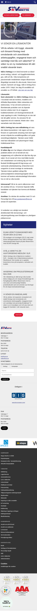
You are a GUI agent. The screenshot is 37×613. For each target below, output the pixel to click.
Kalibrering (4, 508)
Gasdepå (3, 505)
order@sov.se (5, 358)
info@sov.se (4, 356)
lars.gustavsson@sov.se (23, 199)
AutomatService (6, 477)
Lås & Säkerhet (5, 479)
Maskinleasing (5, 516)
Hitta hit (9, 2)
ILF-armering (5, 503)
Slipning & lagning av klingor (9, 511)
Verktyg (5, 366)
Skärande (4, 498)
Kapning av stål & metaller (9, 500)
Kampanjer (15, 366)
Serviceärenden (5, 535)
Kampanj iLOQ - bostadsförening (11, 461)
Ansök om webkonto (7, 527)
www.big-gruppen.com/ (18, 402)
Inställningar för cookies (8, 566)
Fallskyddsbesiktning (7, 490)
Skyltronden (4, 495)
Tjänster (4, 468)
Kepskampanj (5, 458)
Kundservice (5, 521)
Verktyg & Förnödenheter (8, 548)
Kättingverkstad (5, 513)
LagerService (5, 474)
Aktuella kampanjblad (7, 463)
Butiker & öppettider (11, 15)
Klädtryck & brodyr (6, 485)
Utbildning (4, 471)
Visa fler (18, 314)
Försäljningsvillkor (6, 537)
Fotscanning (4, 487)
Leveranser (4, 529)
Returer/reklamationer (7, 532)
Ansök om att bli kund (7, 524)
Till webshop (26, 15)
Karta (4, 428)
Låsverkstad (4, 482)
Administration (5, 558)
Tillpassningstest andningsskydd (11, 492)
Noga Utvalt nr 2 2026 (7, 455)
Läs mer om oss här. (25, 90)
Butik (2, 411)
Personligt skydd (6, 550)
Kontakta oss (6, 542)
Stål (2, 553)
